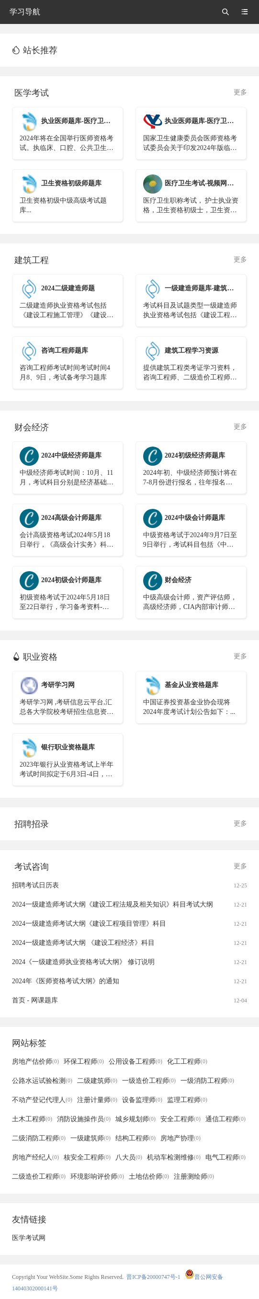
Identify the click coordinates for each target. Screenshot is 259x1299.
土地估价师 (149, 1176)
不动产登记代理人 (42, 1100)
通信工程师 (225, 1119)
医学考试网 (28, 1238)
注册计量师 (97, 1100)
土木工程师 (32, 1119)
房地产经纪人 (35, 1157)
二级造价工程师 (39, 1176)
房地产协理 (180, 1138)
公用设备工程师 (135, 1061)
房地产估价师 (35, 1061)
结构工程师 (135, 1138)
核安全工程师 (87, 1157)
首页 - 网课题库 (35, 1000)
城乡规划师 (135, 1119)
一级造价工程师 (149, 1080)
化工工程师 (187, 1061)
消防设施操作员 (84, 1119)
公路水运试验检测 (42, 1080)
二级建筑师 (97, 1080)
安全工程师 (180, 1119)
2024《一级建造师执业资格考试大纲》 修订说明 (83, 962)
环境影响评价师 (97, 1176)
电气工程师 (225, 1157)
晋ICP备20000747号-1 (153, 1277)
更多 (240, 92)
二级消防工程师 (39, 1138)
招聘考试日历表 (35, 885)
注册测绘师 (194, 1176)
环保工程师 (84, 1061)
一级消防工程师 (207, 1080)
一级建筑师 (90, 1138)
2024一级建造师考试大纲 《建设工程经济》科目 (83, 942)
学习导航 (25, 12)
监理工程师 (187, 1100)
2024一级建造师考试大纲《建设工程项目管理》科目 (89, 923)
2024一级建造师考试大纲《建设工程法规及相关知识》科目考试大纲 (112, 904)
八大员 (128, 1157)
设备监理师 (142, 1100)
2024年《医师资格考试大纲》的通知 (65, 981)
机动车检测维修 (174, 1157)
